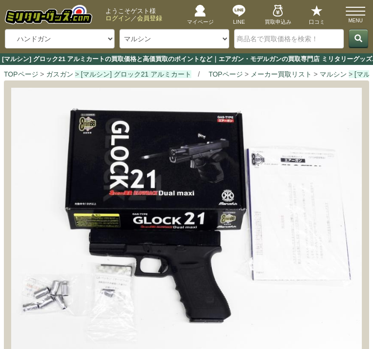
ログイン (118, 18)
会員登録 (149, 18)
